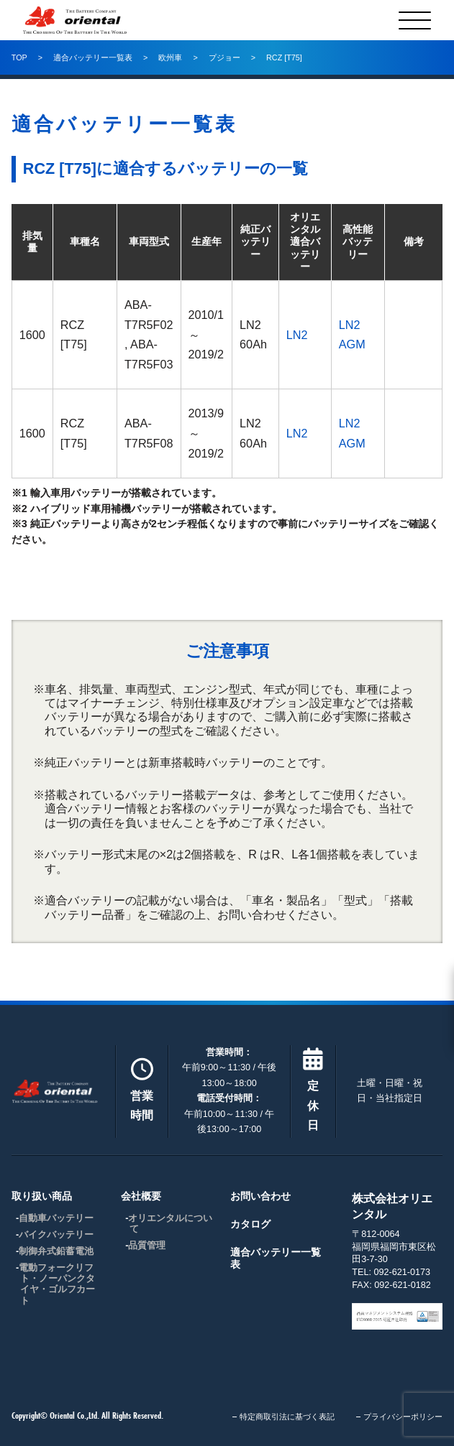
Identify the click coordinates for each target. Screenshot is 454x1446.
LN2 (297, 334)
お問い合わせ (260, 1196)
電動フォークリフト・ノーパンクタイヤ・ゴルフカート (57, 1284)
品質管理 (146, 1246)
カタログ (250, 1224)
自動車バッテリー (56, 1218)
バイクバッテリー (56, 1235)
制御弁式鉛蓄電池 (56, 1251)
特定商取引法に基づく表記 (287, 1416)
